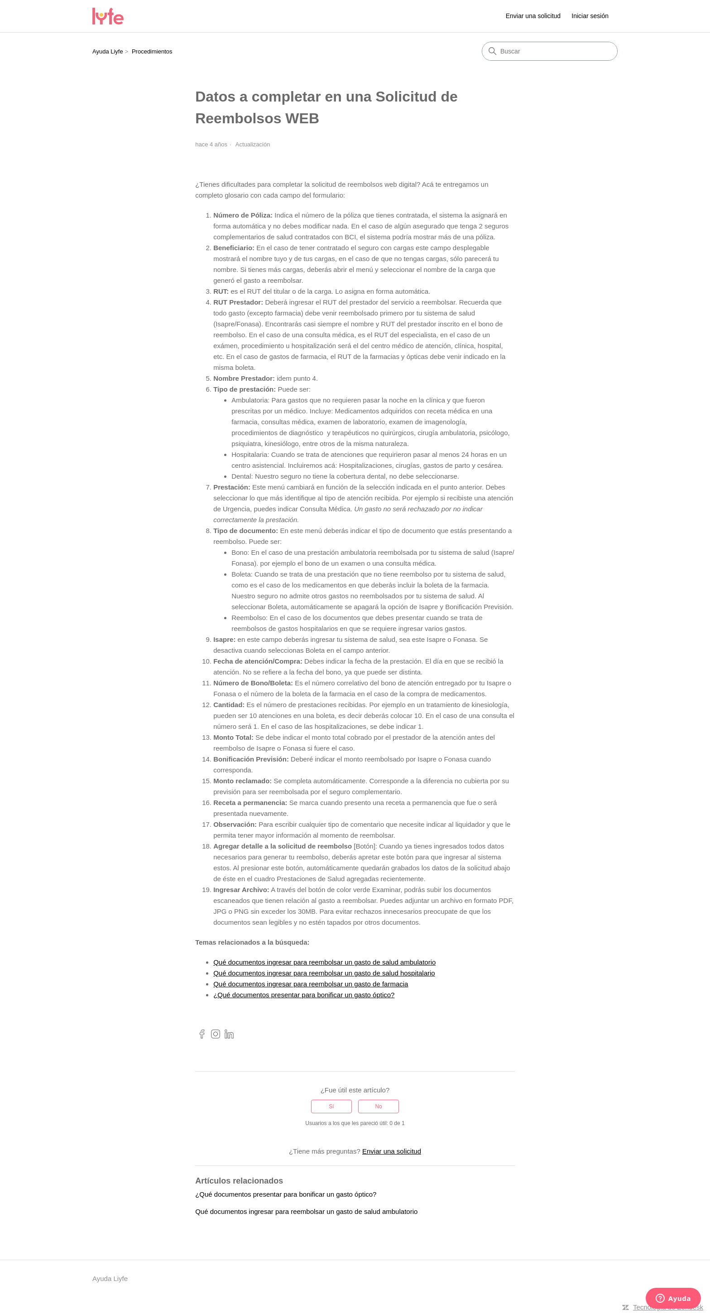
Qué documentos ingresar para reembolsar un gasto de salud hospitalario (324, 973)
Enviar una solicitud (533, 15)
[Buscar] (549, 51)
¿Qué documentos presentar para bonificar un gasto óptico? (303, 995)
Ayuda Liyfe (107, 51)
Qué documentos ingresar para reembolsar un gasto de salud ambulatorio (324, 962)
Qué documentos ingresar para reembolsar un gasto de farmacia (310, 984)
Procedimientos (152, 51)
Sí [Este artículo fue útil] (331, 1106)
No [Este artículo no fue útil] (378, 1106)
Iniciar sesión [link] (590, 15)
